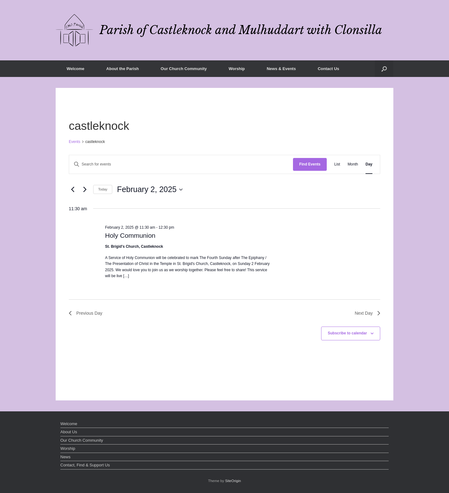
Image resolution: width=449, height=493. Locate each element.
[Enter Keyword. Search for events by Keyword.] (181, 164)
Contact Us (328, 68)
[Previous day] (72, 189)
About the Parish (122, 68)
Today (102, 189)
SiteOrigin (233, 481)
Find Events (309, 164)
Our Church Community (184, 68)
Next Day (367, 313)
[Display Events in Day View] (369, 164)
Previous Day (85, 313)
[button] (384, 68)
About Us (68, 431)
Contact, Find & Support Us (85, 465)
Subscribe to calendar (347, 333)
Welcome (75, 68)
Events (74, 142)
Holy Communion (130, 235)
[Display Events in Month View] (353, 164)
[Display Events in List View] (337, 164)
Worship (237, 68)
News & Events (281, 68)
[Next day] (84, 189)
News (65, 457)
